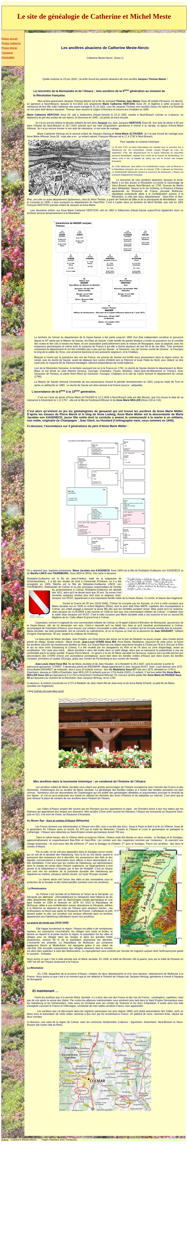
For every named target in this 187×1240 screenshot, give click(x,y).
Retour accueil (9, 38)
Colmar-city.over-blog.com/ (48, 691)
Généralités (8, 57)
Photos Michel (9, 48)
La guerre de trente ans (40, 922)
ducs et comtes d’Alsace (60, 820)
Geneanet (7, 53)
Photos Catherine (11, 43)
